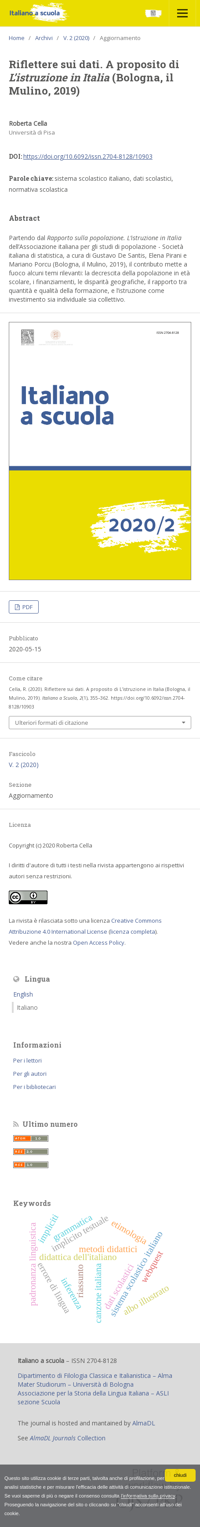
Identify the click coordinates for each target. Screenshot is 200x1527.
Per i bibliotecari (34, 1087)
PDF (27, 607)
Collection (67, 1438)
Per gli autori (30, 1074)
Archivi (44, 38)
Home (17, 38)
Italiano (27, 1007)
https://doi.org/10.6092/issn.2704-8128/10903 (88, 156)
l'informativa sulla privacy (148, 1495)
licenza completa (132, 931)
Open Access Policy (98, 942)
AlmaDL (143, 1423)
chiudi (180, 1475)
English (23, 994)
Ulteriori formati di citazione (51, 723)
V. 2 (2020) (76, 38)
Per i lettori (27, 1060)
